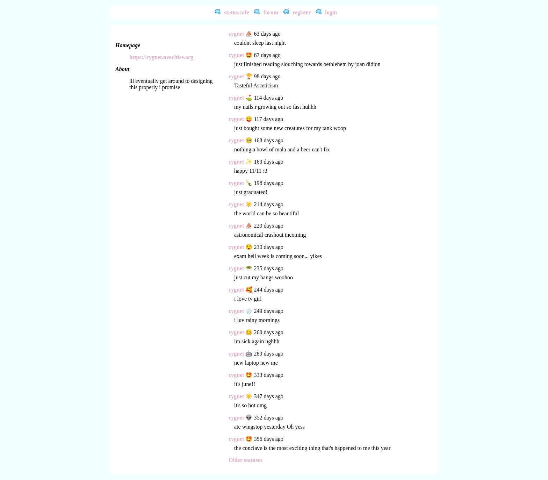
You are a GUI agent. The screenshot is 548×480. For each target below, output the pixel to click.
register (302, 12)
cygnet (236, 34)
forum (270, 12)
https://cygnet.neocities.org (161, 57)
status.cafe (236, 12)
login (331, 12)
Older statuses (245, 460)
